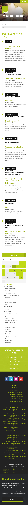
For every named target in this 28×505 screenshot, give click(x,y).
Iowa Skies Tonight (19, 117)
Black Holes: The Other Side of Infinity (14, 226)
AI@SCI (6, 304)
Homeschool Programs (10, 293)
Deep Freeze (8, 331)
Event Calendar (7, 284)
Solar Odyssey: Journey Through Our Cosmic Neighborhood (14, 173)
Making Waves (8, 342)
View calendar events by (7, 25)
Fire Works (17, 96)
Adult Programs (7, 307)
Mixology (7, 309)
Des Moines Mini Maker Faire (11, 320)
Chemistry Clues (8, 340)
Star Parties (7, 297)
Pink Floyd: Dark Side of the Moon (13, 314)
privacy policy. (22, 493)
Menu (24, 1)
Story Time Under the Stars (13, 74)
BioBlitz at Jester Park (10, 322)
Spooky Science (8, 316)
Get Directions (14, 368)
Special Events (7, 311)
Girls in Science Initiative (10, 288)
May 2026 (14, 255)
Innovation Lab (8, 300)
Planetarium (9, 72)
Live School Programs (10, 327)
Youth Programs (8, 286)
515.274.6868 (14, 364)
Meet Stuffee (8, 334)
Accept (12, 499)
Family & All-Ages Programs (11, 295)
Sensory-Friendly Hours (10, 302)
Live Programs (9, 96)
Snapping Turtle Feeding (12, 143)
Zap (15, 203)
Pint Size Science (9, 291)
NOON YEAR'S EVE (9, 318)
